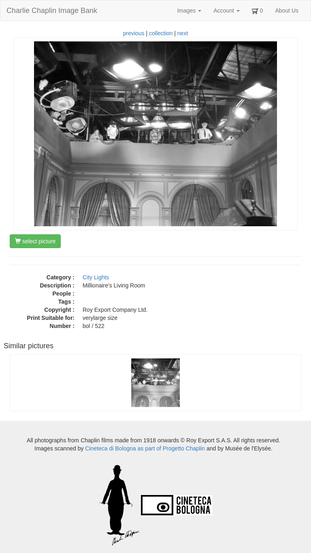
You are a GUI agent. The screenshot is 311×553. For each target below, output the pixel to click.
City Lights (96, 277)
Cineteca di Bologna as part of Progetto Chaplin (145, 448)
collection (161, 33)
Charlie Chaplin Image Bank (51, 10)
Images (189, 10)
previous (134, 33)
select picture (35, 241)
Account (226, 10)
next (182, 33)
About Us (286, 10)
